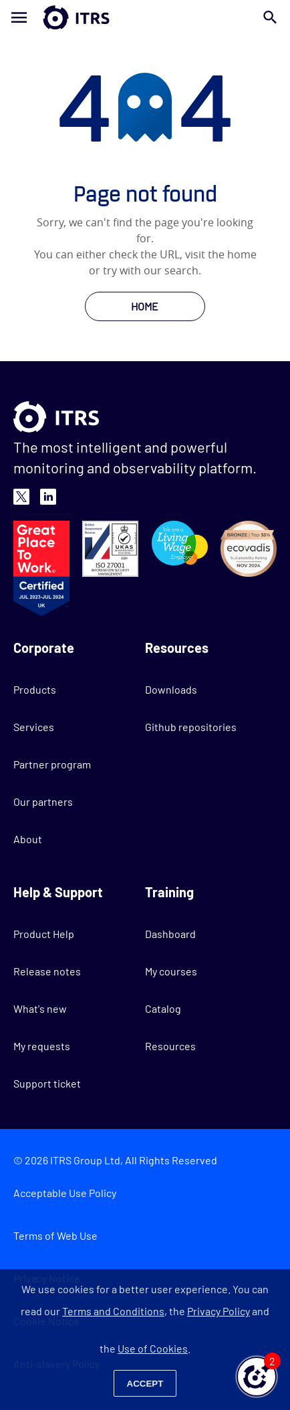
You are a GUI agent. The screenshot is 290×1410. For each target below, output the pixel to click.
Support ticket (47, 1083)
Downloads (171, 689)
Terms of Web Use (55, 1235)
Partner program (52, 764)
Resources (170, 1045)
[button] (257, 1377)
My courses (171, 971)
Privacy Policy (218, 1311)
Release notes (47, 971)
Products (34, 689)
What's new (40, 1008)
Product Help (43, 933)
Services (33, 726)
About (27, 839)
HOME (144, 306)
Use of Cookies (153, 1348)
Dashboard (170, 933)
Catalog (163, 1008)
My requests (41, 1045)
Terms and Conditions (113, 1311)
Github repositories (191, 726)
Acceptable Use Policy (64, 1192)
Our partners (43, 801)
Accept (145, 1384)
